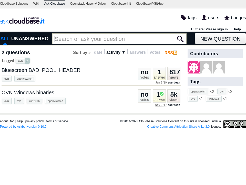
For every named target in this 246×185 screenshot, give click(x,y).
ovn (6, 78)
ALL (5, 38)
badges (238, 17)
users (213, 17)
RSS (169, 53)
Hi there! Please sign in (209, 29)
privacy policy (34, 121)
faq (12, 121)
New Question (220, 39)
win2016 (34, 101)
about (4, 121)
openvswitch (25, 78)
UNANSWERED (30, 38)
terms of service (57, 121)
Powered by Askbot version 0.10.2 (23, 126)
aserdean (174, 82)
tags (192, 17)
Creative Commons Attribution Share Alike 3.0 (178, 126)
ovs (19, 101)
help (237, 29)
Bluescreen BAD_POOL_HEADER (41, 70)
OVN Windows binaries (28, 92)
